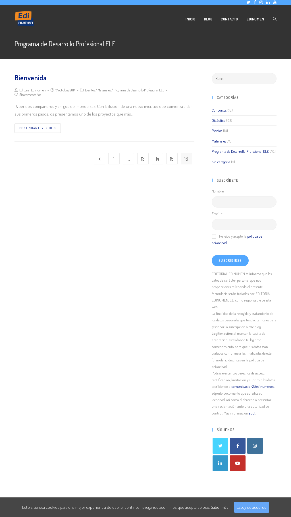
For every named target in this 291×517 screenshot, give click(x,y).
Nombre (218, 191)
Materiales (104, 90)
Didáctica (218, 120)
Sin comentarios (30, 95)
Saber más (219, 507)
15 (172, 159)
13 (143, 159)
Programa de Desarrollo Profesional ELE (139, 90)
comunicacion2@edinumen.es (252, 386)
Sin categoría (221, 162)
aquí (252, 413)
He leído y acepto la (237, 239)
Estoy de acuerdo (252, 507)
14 (157, 159)
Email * (217, 213)
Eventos (90, 90)
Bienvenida (30, 77)
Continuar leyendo (37, 128)
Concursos (219, 110)
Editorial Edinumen (32, 90)
